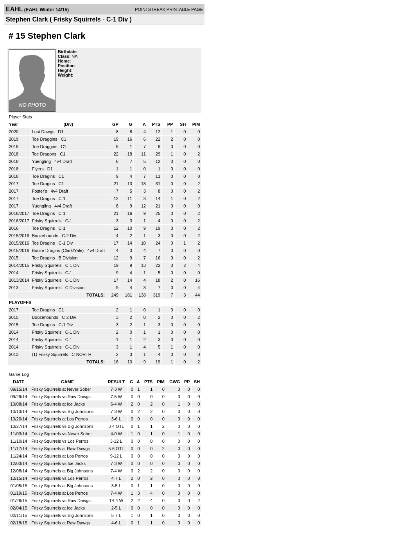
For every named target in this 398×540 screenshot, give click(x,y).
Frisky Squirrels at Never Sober (61, 389)
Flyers (38, 168)
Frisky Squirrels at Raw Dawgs (60, 448)
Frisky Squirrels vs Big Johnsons (62, 411)
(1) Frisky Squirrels (50, 354)
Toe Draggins (45, 139)
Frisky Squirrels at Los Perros (59, 419)
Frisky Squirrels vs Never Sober (61, 433)
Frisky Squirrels (47, 220)
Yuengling (42, 161)
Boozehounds (45, 235)
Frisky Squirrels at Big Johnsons (62, 470)
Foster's (40, 191)
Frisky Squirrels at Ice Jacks (58, 404)
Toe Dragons (44, 154)
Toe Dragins (44, 176)
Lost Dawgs (44, 131)
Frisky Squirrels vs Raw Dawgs (61, 396)
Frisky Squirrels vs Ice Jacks (58, 463)
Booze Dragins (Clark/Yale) (58, 250)
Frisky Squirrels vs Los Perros (59, 441)
